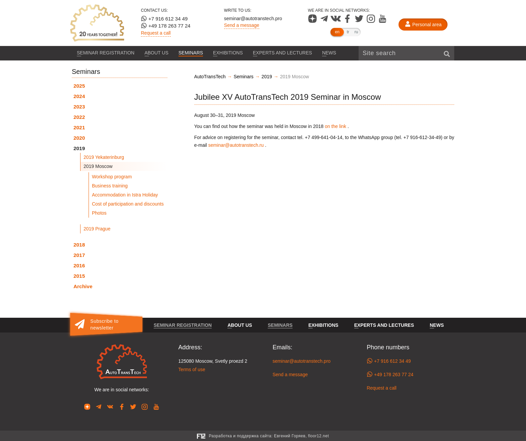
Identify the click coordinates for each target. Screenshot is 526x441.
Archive (82, 286)
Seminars (190, 52)
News (329, 52)
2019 (79, 148)
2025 (79, 86)
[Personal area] (423, 24)
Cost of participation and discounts (128, 204)
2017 (79, 255)
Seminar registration (106, 52)
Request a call (156, 33)
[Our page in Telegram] (325, 21)
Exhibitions (228, 52)
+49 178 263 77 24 (166, 26)
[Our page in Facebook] (348, 21)
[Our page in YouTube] (382, 21)
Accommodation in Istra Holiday (125, 194)
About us (156, 52)
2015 (79, 276)
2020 (79, 138)
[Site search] (406, 53)
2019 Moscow (98, 166)
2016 (79, 265)
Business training (110, 185)
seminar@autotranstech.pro (253, 18)
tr (348, 32)
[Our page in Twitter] (360, 21)
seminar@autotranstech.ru (236, 145)
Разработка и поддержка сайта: (269, 436)
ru (356, 32)
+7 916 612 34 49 (164, 18)
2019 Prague (97, 228)
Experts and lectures (282, 52)
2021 (79, 127)
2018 (79, 245)
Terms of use (191, 369)
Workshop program (112, 176)
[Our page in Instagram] (371, 21)
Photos (99, 213)
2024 (79, 96)
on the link (335, 126)
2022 (79, 117)
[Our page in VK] (336, 21)
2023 (79, 106)
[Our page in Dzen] (313, 21)
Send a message (241, 25)
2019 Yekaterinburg (104, 157)
